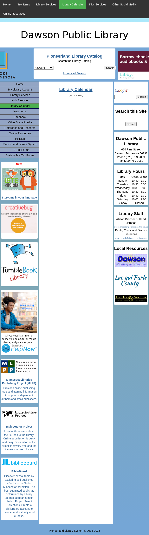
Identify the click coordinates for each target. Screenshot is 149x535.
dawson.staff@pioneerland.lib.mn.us (130, 238)
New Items (23, 4)
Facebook (20, 117)
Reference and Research (20, 127)
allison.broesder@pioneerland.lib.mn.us (131, 227)
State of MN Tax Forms (20, 155)
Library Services (46, 4)
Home (6, 4)
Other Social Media (124, 4)
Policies (20, 138)
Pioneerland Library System (20, 144)
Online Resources (14, 13)
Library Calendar (72, 4)
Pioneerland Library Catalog (74, 56)
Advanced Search (74, 73)
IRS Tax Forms (20, 149)
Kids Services (97, 4)
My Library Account (20, 89)
